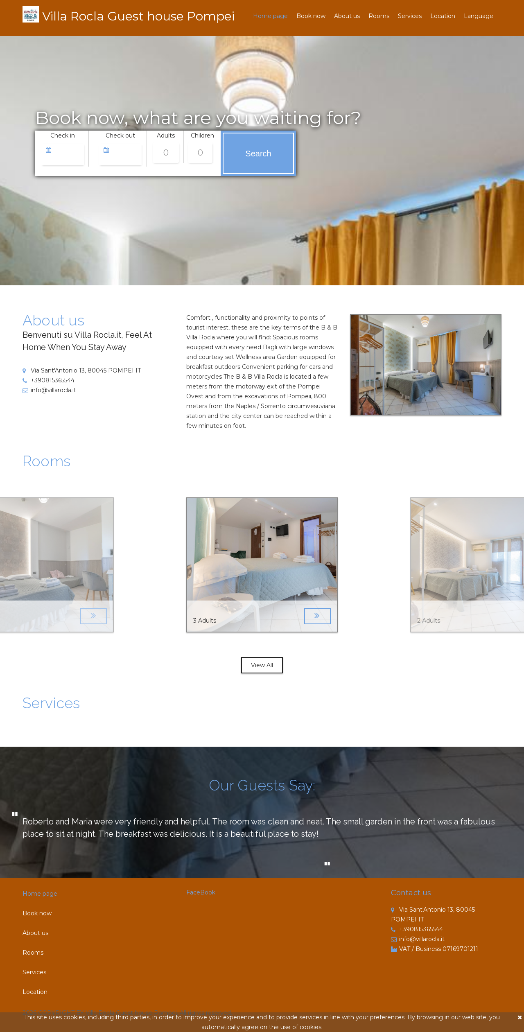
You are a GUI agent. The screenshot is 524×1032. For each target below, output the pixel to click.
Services (410, 16)
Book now (310, 16)
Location (442, 16)
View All (262, 665)
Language (478, 16)
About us (347, 16)
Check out (120, 135)
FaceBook (200, 892)
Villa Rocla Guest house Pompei (138, 16)
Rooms (378, 16)
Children (202, 135)
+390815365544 (49, 380)
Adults (166, 135)
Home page (270, 16)
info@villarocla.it (49, 390)
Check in (62, 135)
